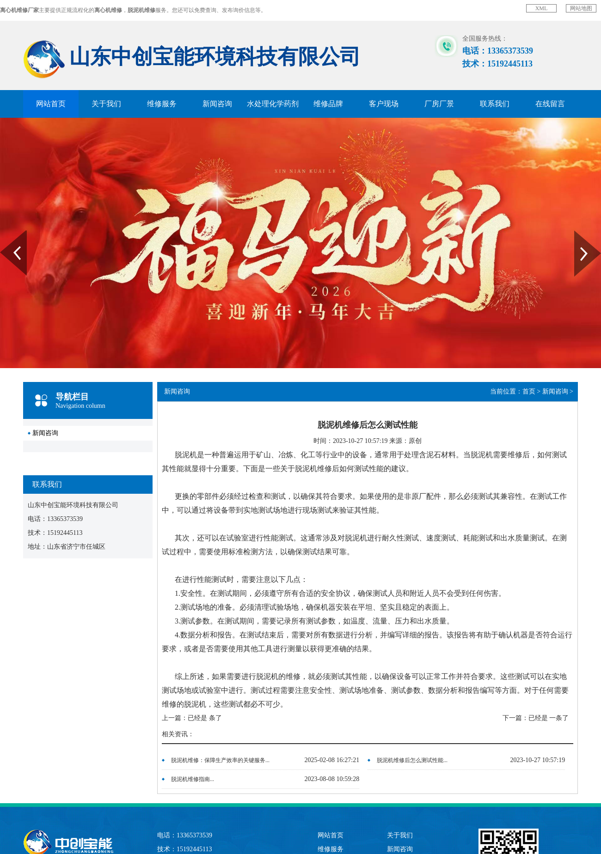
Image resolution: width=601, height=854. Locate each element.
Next (579, 233)
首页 (528, 391)
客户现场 (384, 104)
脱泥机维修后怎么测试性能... (412, 760)
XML (541, 8)
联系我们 (494, 104)
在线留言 (550, 104)
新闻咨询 (217, 104)
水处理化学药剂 (273, 104)
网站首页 (51, 104)
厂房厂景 (439, 104)
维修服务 (162, 104)
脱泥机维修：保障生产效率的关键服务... (220, 760)
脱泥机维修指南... (192, 779)
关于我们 (106, 104)
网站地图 (581, 8)
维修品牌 (328, 104)
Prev (5, 233)
